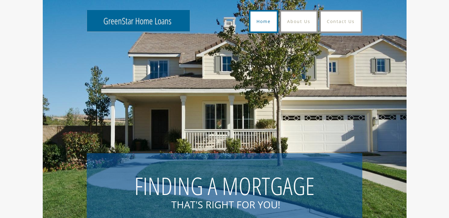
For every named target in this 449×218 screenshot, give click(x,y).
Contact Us (341, 21)
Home (263, 21)
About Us (298, 21)
